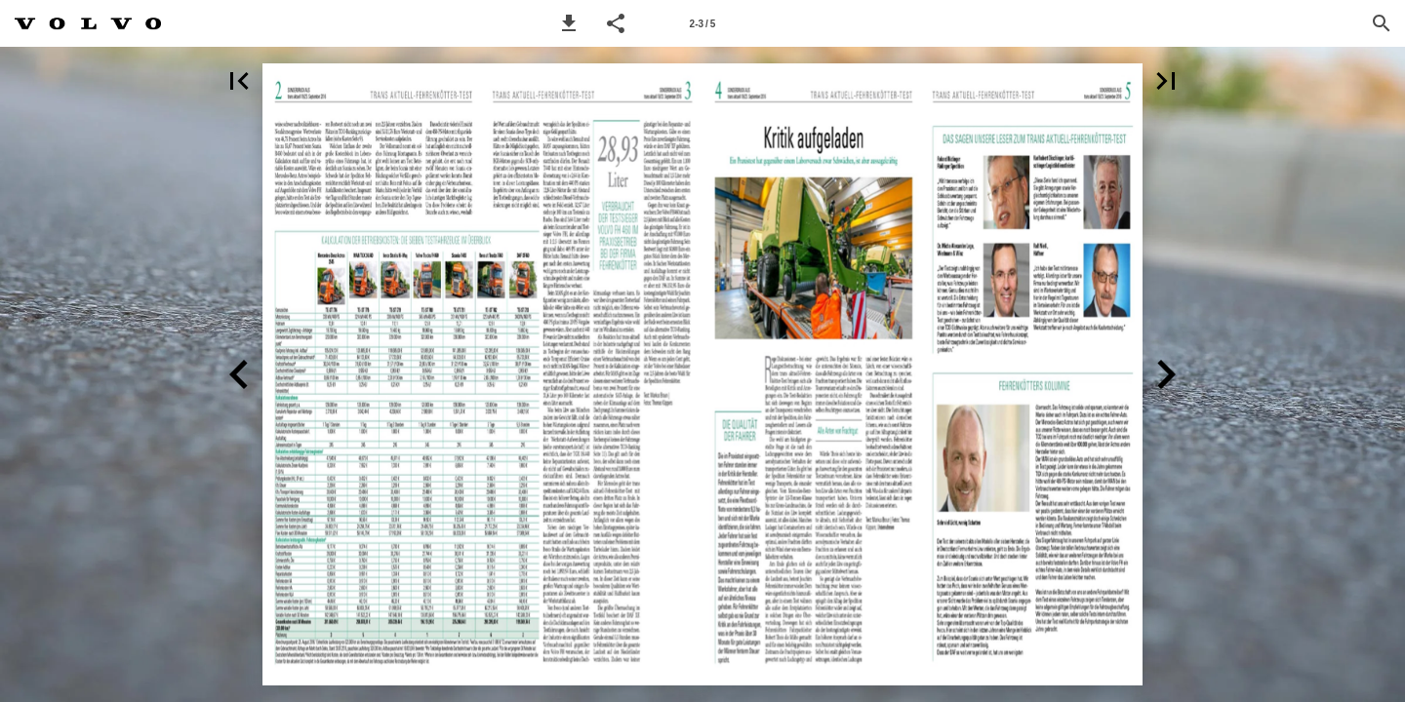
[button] (568, 23)
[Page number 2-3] (702, 23)
